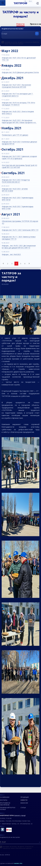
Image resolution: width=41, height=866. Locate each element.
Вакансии (24, 803)
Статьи (23, 808)
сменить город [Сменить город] (20, 815)
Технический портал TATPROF (7, 808)
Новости (20, 24)
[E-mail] (20, 841)
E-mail (4, 33)
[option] (20, 24)
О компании (4, 797)
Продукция (25, 797)
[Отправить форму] (37, 33)
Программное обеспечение (5, 804)
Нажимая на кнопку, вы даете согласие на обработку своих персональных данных (21, 43)
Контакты (3, 800)
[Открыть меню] (37, 3)
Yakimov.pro (18, 863)
